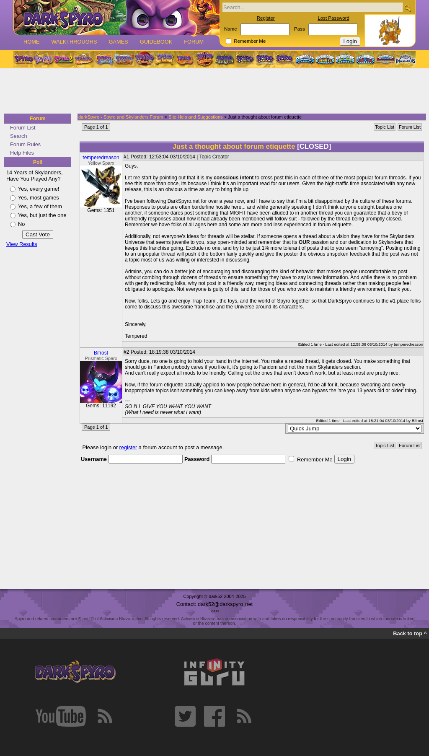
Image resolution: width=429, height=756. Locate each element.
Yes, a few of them (40, 206)
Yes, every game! (38, 189)
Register (266, 18)
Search (18, 136)
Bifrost (101, 353)
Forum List (22, 127)
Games (118, 42)
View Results (21, 244)
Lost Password (333, 18)
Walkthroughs (74, 42)
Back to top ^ (410, 633)
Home (31, 42)
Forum (194, 42)
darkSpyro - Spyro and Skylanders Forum (120, 116)
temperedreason (101, 158)
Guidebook (156, 42)
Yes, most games (38, 197)
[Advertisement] (212, 91)
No (21, 224)
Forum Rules (25, 144)
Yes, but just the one (42, 215)
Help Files (22, 153)
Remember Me (250, 41)
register (128, 447)
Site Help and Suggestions (195, 116)
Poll (37, 162)
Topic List (384, 126)
